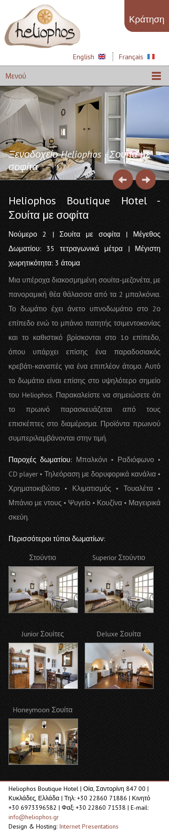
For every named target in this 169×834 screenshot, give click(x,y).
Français (131, 56)
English (83, 56)
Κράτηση (146, 19)
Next (145, 179)
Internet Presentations (89, 826)
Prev (123, 179)
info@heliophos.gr (34, 817)
